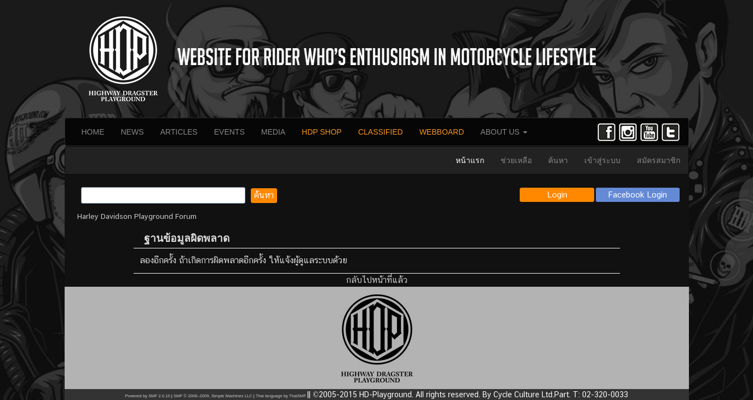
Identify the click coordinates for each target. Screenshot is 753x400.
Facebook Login (637, 194)
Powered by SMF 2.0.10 (147, 395)
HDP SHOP (322, 131)
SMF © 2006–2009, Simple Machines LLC (213, 395)
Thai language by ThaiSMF (281, 395)
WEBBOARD (441, 131)
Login (557, 194)
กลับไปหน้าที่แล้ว (376, 280)
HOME (93, 131)
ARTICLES (179, 131)
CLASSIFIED (380, 131)
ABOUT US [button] (503, 131)
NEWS (132, 131)
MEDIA (273, 131)
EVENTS (229, 131)
